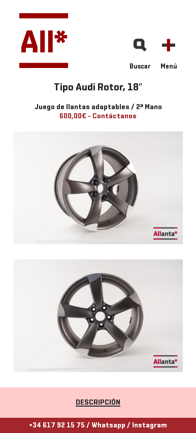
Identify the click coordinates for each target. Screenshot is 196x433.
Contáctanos (114, 116)
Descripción (98, 403)
